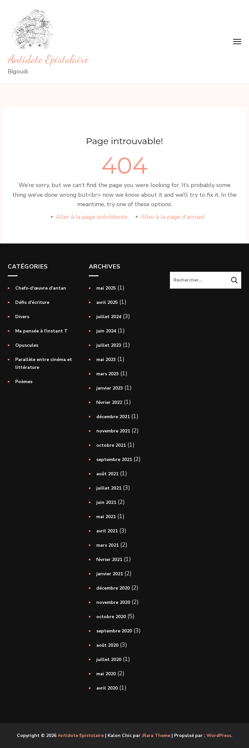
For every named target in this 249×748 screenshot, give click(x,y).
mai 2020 (106, 674)
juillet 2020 (108, 659)
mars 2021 (107, 545)
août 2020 (107, 645)
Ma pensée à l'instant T (41, 331)
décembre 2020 (113, 588)
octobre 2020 (111, 617)
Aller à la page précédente (92, 217)
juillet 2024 (108, 317)
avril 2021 (107, 531)
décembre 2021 (113, 417)
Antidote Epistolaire (48, 59)
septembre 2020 (114, 631)
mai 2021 (106, 517)
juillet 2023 (108, 345)
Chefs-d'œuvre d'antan (40, 288)
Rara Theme (156, 735)
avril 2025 (107, 302)
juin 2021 (106, 502)
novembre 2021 (113, 431)
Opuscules (26, 345)
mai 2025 (106, 288)
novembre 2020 (113, 602)
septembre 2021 (114, 459)
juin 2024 (106, 331)
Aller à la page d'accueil (173, 217)
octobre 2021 (111, 445)
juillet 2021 (108, 488)
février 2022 (109, 402)
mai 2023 (106, 359)
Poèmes (23, 382)
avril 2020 (107, 688)
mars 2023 (107, 374)
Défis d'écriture (32, 302)
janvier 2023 (109, 388)
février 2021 (109, 559)
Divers (22, 317)
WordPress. (219, 735)
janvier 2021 (109, 574)
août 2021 (107, 474)
